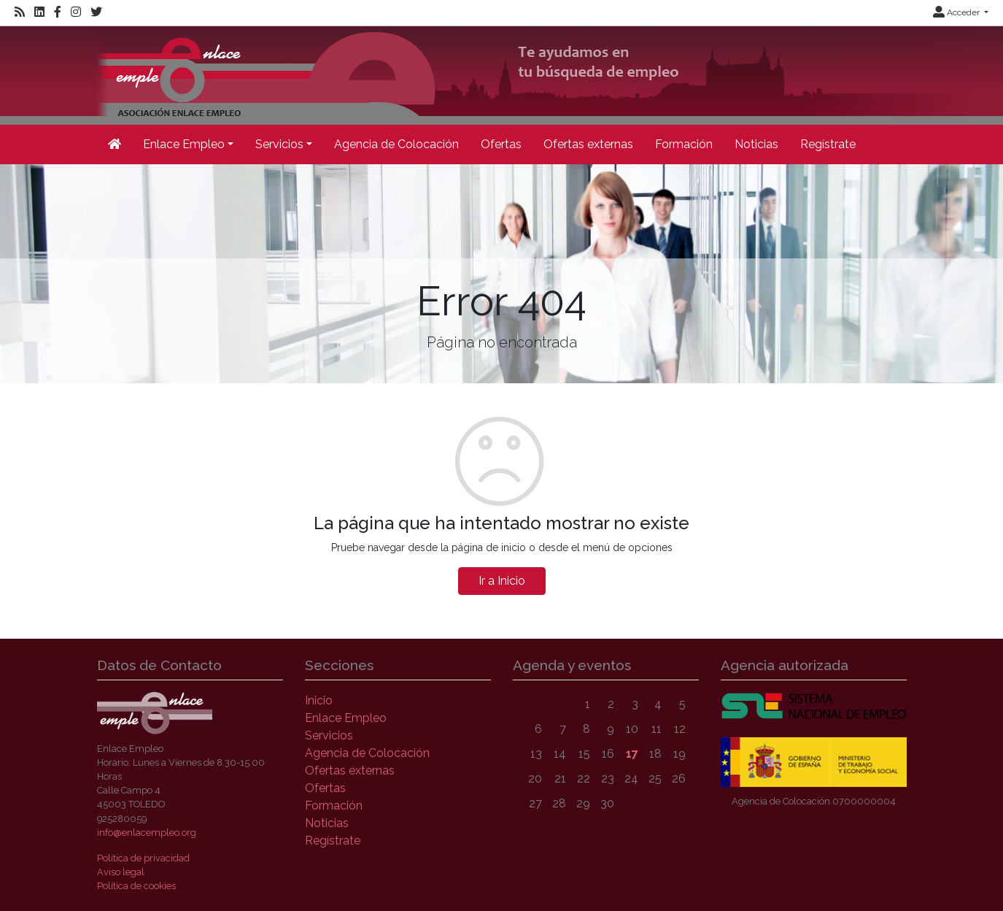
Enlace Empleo (346, 718)
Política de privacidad (143, 858)
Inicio (319, 700)
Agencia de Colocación (396, 144)
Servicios (329, 735)
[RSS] (20, 12)
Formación (684, 144)
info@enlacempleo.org (146, 832)
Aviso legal (120, 871)
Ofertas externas (588, 144)
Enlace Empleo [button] (184, 144)
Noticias (756, 144)
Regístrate (828, 144)
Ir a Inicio (502, 581)
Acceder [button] (957, 12)
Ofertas (501, 144)
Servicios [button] (279, 144)
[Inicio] (534, 74)
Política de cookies (136, 885)
